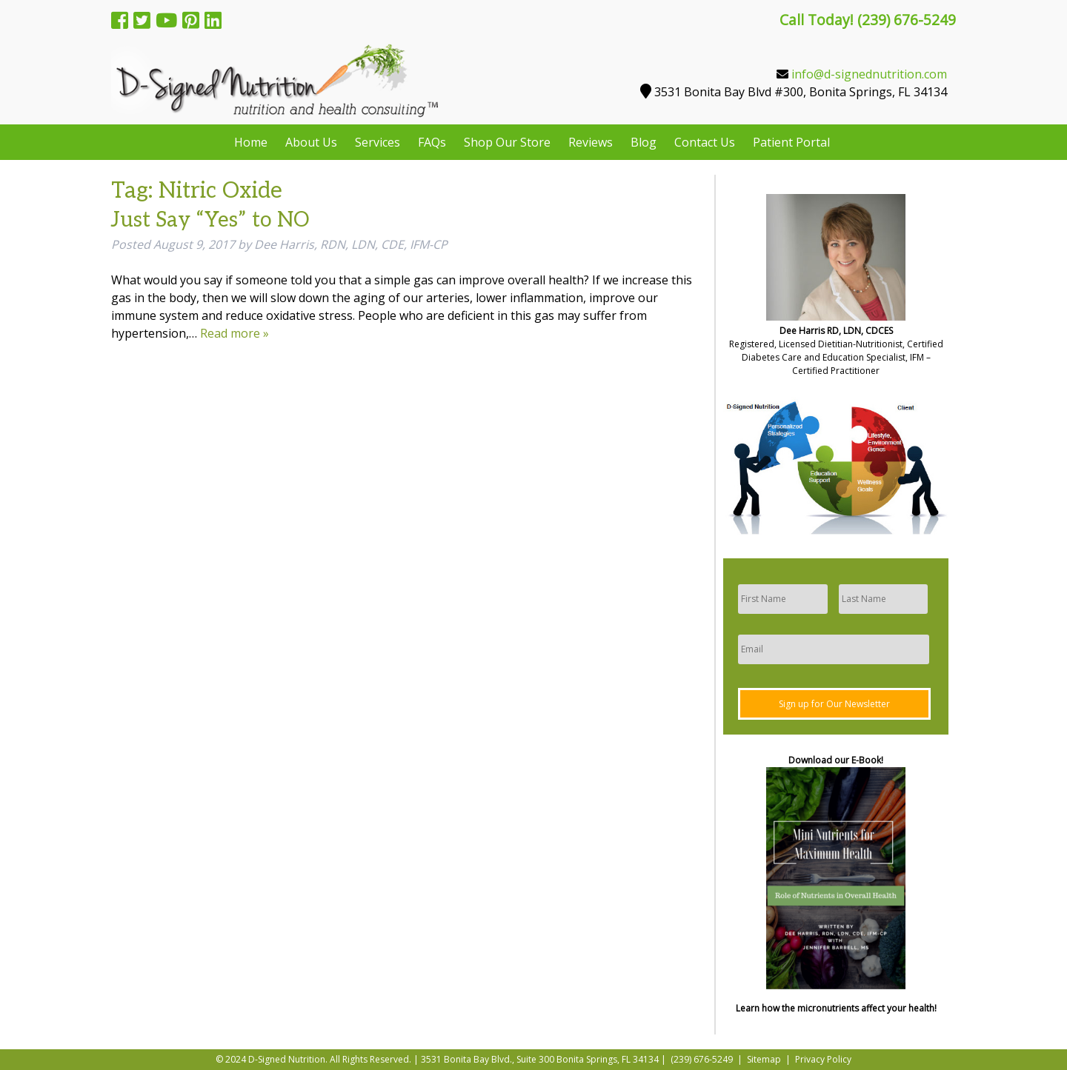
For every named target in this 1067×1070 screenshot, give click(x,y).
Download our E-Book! (835, 760)
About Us (311, 142)
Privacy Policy (823, 1059)
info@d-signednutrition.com (869, 74)
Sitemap (764, 1059)
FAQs (432, 142)
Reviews (590, 142)
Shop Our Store (507, 142)
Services (377, 142)
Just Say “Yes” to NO (210, 220)
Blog (644, 142)
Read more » (234, 333)
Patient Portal (791, 142)
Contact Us (704, 142)
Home (250, 142)
